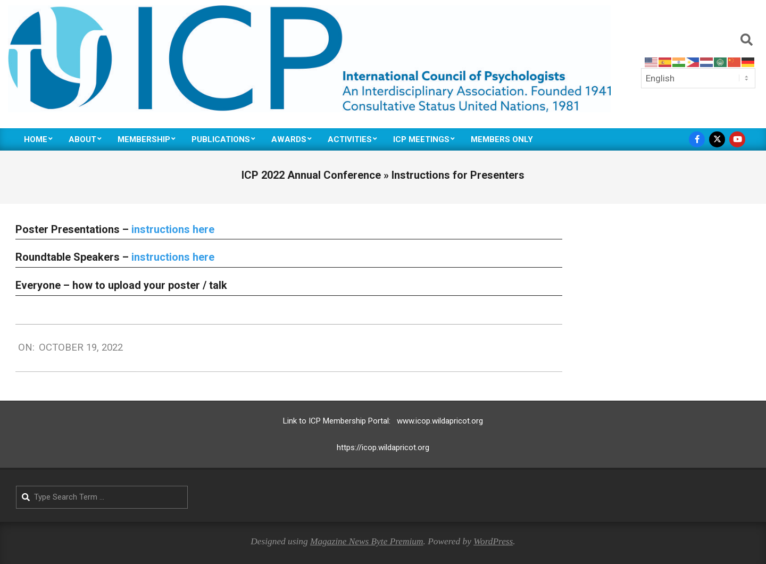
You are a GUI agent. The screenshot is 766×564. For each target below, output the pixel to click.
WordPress (493, 541)
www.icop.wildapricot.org (440, 421)
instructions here (172, 229)
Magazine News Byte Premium (366, 541)
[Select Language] (698, 78)
